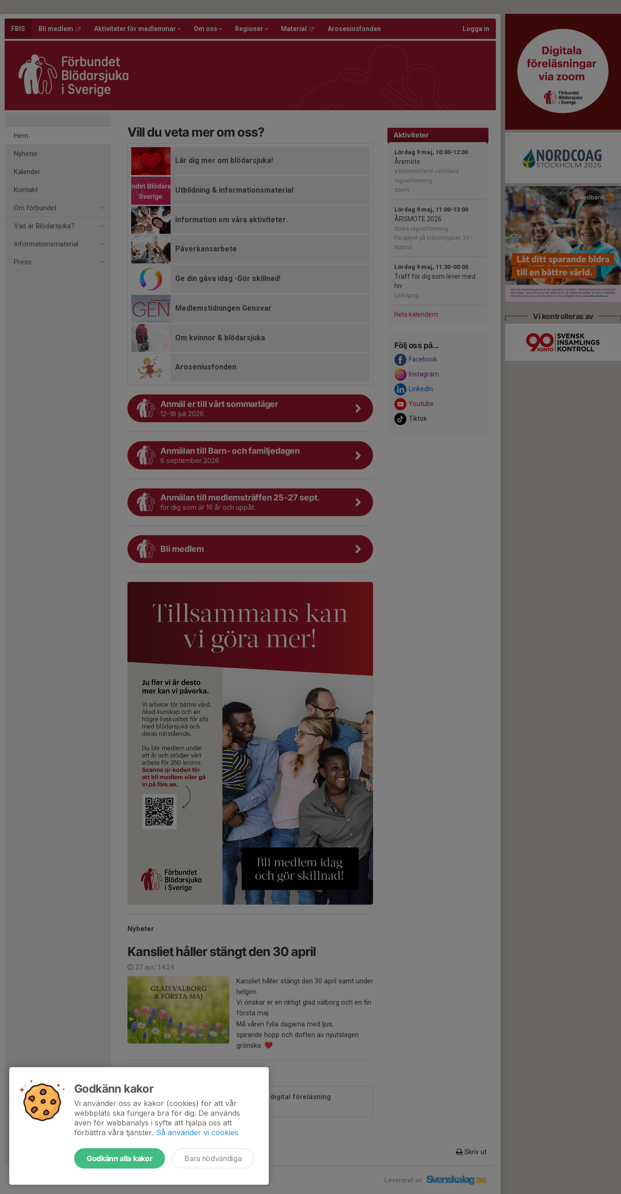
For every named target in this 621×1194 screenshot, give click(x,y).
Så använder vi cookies (197, 1132)
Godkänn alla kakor (119, 1158)
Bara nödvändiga (212, 1158)
